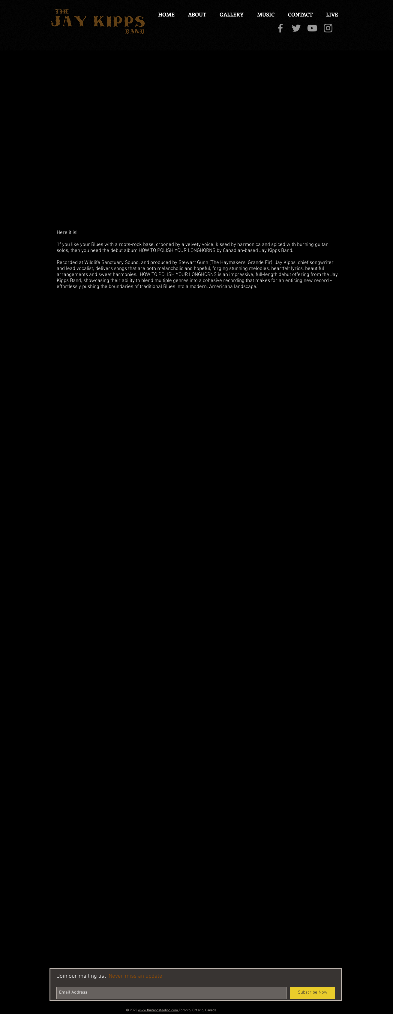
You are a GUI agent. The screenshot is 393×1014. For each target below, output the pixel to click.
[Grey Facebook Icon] (280, 28)
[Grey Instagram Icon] (328, 28)
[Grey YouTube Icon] (312, 28)
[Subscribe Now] (312, 993)
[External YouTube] (196, 138)
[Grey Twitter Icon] (296, 28)
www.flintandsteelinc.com (158, 1010)
